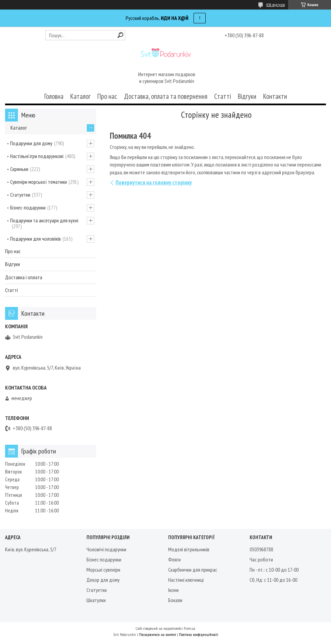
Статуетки (20, 194)
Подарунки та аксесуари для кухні (44, 220)
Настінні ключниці (186, 579)
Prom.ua (189, 628)
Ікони (173, 590)
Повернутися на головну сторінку (154, 182)
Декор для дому (103, 579)
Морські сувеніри (103, 569)
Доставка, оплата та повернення (165, 96)
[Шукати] (120, 35)
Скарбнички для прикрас (192, 569)
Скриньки (19, 168)
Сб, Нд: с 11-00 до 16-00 (273, 579)
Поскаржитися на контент (157, 634)
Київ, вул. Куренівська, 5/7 (30, 549)
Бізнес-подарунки (28, 207)
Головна (53, 96)
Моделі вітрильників (188, 549)
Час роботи (261, 559)
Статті (222, 96)
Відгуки (247, 96)
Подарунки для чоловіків (35, 238)
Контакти (275, 96)
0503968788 (261, 549)
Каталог (80, 96)
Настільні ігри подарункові (36, 156)
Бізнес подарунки (103, 559)
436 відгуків (275, 4)
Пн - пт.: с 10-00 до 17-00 (274, 569)
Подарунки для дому (31, 143)
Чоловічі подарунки (106, 549)
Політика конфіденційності (198, 634)
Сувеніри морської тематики (38, 181)
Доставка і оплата (23, 277)
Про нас (107, 96)
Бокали (175, 600)
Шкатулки (96, 600)
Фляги (174, 559)
